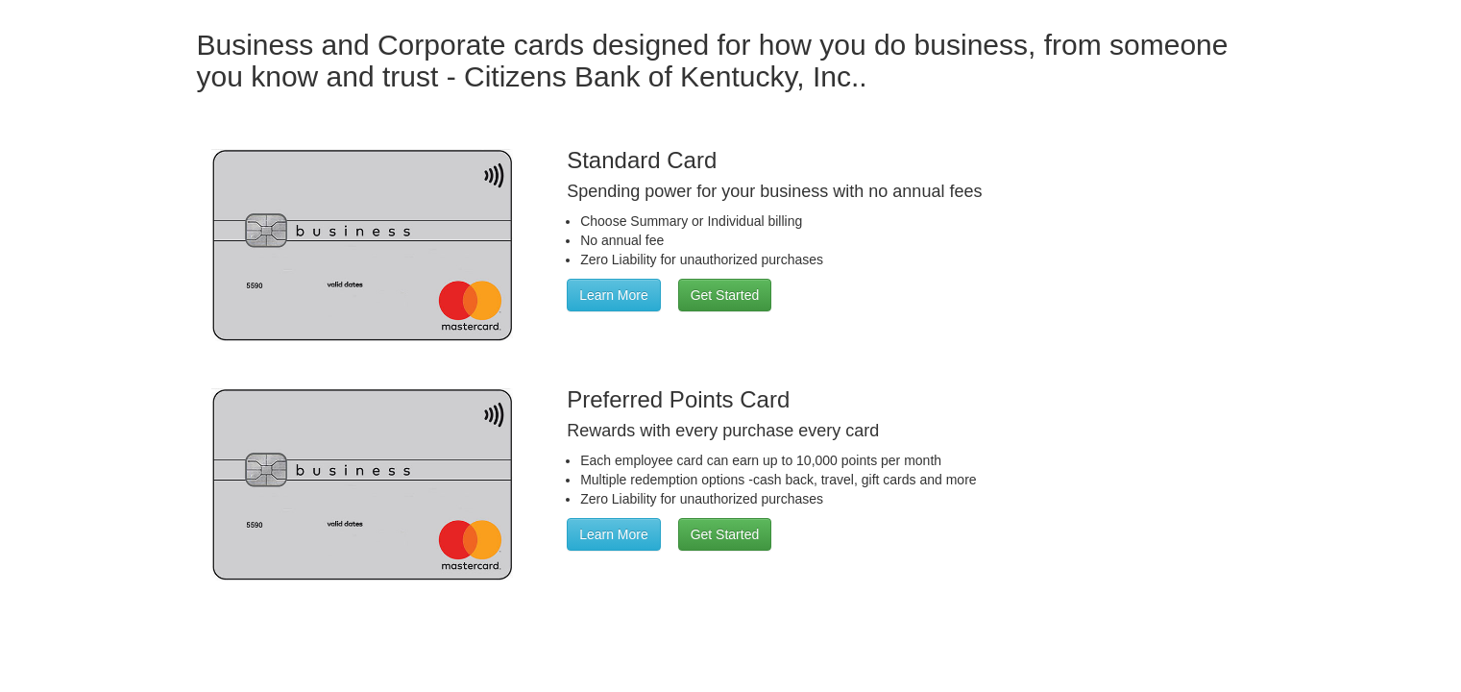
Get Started (725, 295)
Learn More (613, 295)
